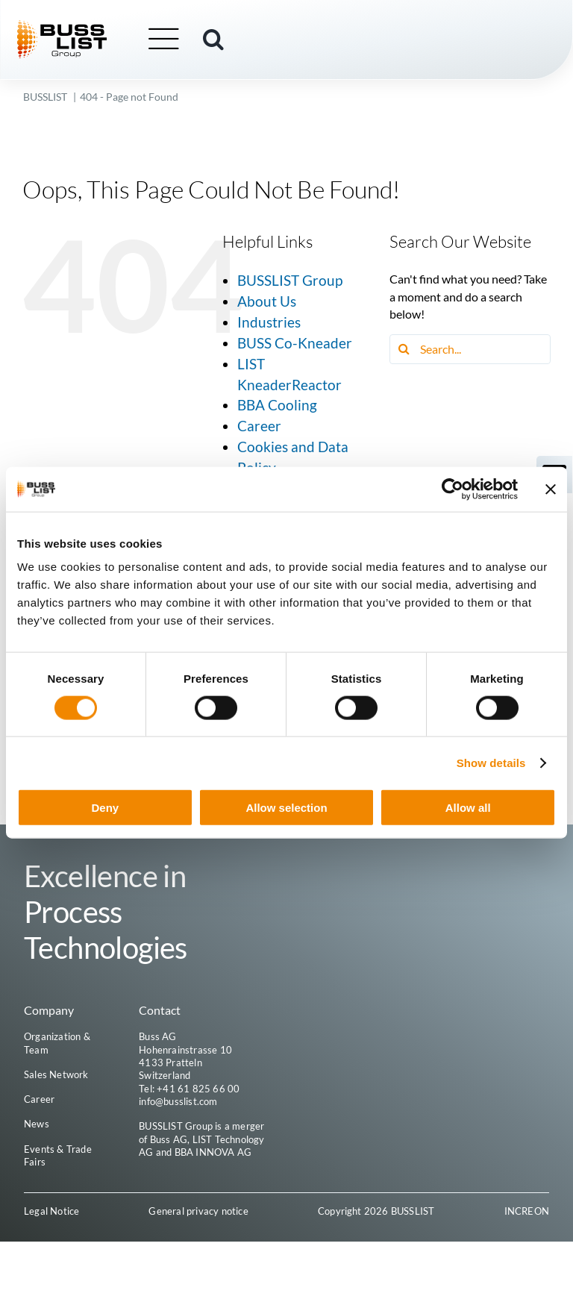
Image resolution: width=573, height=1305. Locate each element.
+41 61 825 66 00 (198, 1089)
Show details (491, 762)
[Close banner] (550, 488)
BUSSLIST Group (289, 280)
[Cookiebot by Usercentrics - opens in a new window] (452, 489)
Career (259, 425)
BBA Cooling (277, 404)
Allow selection (286, 807)
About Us (266, 301)
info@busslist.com (178, 1101)
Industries (269, 322)
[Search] (404, 349)
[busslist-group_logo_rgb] (68, 26)
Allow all (468, 807)
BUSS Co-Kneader (294, 342)
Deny (105, 807)
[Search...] (470, 349)
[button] (220, 39)
